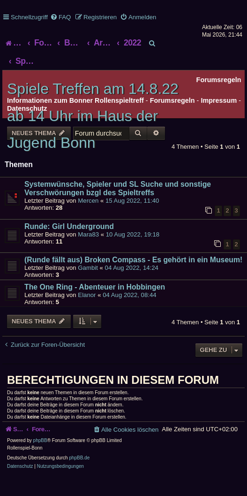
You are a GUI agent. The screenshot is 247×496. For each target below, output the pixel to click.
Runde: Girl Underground (69, 226)
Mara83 (88, 234)
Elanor (87, 294)
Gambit (88, 267)
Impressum (219, 100)
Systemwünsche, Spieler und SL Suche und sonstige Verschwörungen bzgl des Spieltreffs (117, 188)
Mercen (88, 200)
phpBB (40, 440)
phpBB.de (79, 457)
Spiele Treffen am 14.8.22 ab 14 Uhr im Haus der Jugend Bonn (93, 115)
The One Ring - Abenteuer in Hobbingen (94, 287)
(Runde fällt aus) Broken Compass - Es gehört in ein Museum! (133, 260)
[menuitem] (60, 17)
